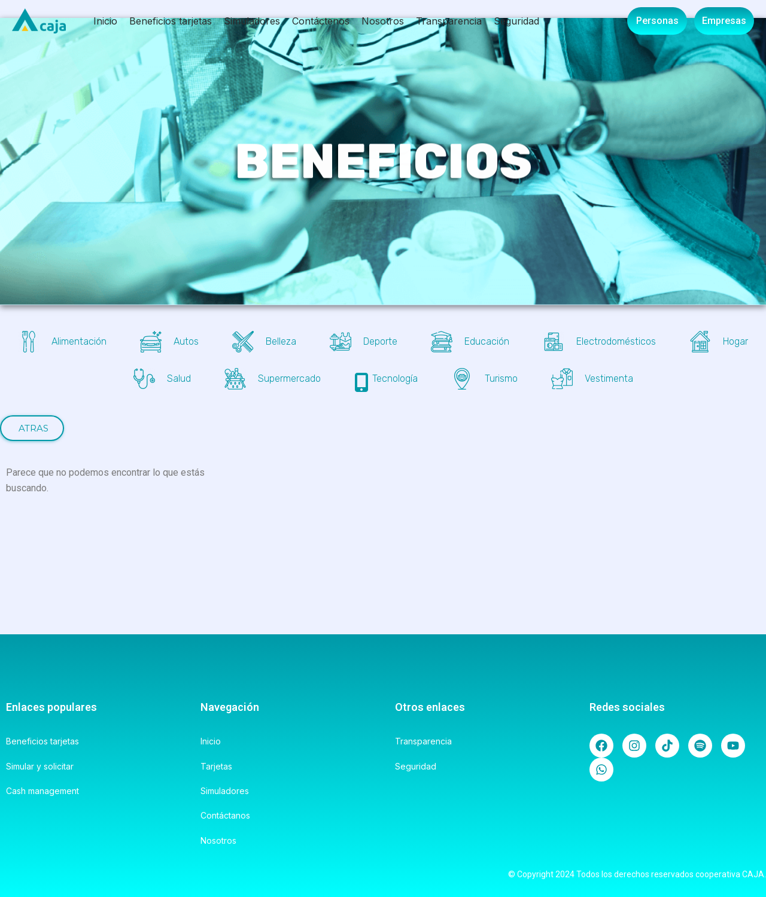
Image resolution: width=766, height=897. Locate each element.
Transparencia (449, 21)
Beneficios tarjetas (170, 21)
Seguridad (516, 21)
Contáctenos (320, 21)
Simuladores (252, 21)
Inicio (105, 21)
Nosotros (382, 21)
